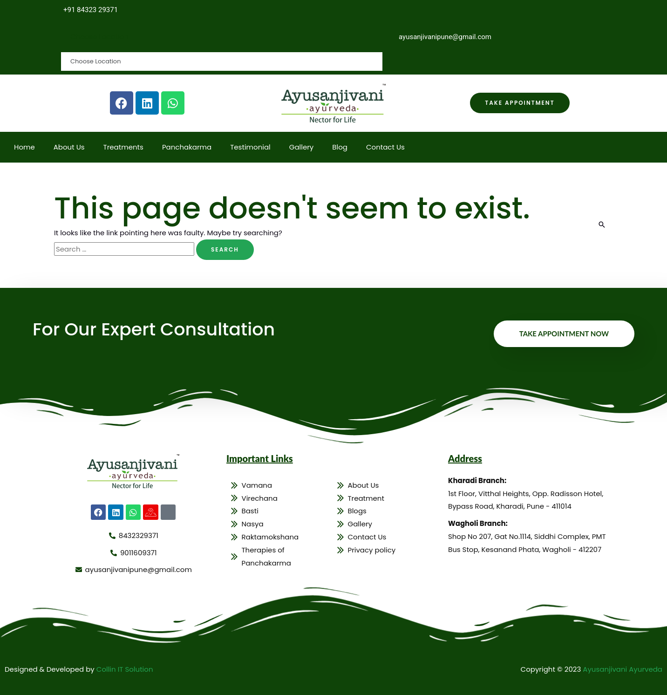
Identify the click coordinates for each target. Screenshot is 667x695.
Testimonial (250, 147)
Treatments (123, 147)
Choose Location (99, 36)
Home (24, 147)
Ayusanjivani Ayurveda (622, 669)
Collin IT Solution (124, 669)
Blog (339, 147)
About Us (69, 147)
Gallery (301, 147)
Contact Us (385, 147)
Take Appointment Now (564, 333)
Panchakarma (186, 147)
